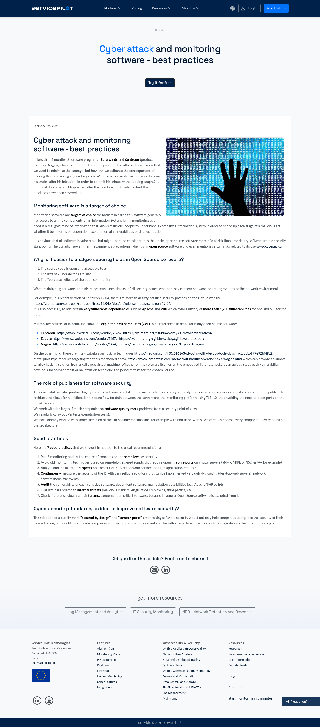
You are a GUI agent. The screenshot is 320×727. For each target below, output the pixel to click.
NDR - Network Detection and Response (217, 611)
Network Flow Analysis (177, 654)
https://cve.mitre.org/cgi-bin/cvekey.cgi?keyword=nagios (161, 344)
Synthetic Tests (172, 665)
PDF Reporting (106, 660)
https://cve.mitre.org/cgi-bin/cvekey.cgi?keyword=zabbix (161, 338)
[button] (249, 8)
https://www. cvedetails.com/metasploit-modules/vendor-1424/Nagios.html (185, 359)
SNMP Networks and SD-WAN (182, 687)
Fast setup (104, 671)
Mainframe (170, 698)
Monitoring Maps (108, 654)
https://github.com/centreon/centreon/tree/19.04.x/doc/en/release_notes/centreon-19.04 (102, 303)
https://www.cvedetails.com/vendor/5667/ (85, 338)
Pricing (137, 8)
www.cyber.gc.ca (269, 246)
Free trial (276, 8)
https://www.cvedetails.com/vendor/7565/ (89, 333)
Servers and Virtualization (179, 676)
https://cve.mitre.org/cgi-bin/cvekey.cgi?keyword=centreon (167, 333)
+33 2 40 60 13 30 (43, 663)
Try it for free (160, 82)
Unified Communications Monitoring (187, 671)
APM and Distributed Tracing (181, 660)
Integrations (105, 687)
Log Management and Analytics (95, 611)
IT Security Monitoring (153, 611)
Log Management (174, 693)
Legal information (240, 660)
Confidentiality (238, 665)
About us (191, 8)
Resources (161, 8)
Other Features (107, 682)
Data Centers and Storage (179, 682)
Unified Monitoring (109, 676)
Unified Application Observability (184, 649)
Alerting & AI (105, 649)
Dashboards (105, 665)
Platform (112, 8)
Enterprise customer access (246, 654)
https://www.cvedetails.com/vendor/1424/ (85, 344)
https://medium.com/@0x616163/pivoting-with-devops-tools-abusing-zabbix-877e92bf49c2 (203, 353)
